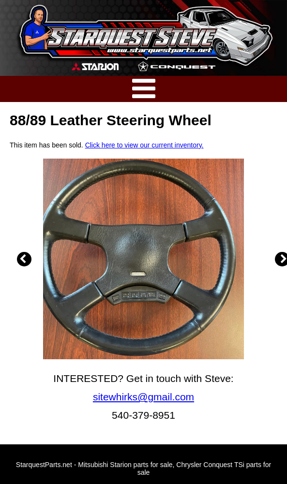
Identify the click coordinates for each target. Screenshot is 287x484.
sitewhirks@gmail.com (143, 396)
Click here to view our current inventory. (144, 145)
